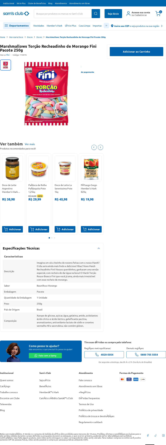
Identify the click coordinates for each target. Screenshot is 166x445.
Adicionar (12, 229)
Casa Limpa (84, 25)
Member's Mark (54, 25)
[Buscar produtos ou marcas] (67, 13)
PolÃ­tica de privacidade (91, 410)
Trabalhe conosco (9, 392)
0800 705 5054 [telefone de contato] (146, 355)
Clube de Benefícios (37, 3)
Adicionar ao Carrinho (136, 51)
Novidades (38, 25)
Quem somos (6, 380)
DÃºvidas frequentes (89, 398)
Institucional (8, 3)
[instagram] (163, 435)
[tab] (5, 65)
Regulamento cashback (90, 422)
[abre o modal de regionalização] (137, 26)
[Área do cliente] (138, 13)
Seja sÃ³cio (44, 380)
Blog (50, 3)
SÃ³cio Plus (70, 25)
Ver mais (30, 144)
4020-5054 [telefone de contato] (104, 355)
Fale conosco (85, 380)
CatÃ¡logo (5, 386)
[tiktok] (155, 435)
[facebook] (147, 435)
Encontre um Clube (10, 398)
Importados (98, 25)
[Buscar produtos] (96, 13)
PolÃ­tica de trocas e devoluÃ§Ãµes (96, 416)
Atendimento (61, 3)
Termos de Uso (86, 404)
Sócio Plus (21, 3)
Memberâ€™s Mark (49, 392)
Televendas (6, 404)
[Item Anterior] (94, 147)
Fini (7, 55)
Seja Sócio (113, 13)
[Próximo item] (100, 147)
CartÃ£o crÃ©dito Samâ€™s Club (56, 398)
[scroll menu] (106, 25)
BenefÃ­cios (45, 386)
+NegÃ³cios (85, 392)
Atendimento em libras (79, 3)
